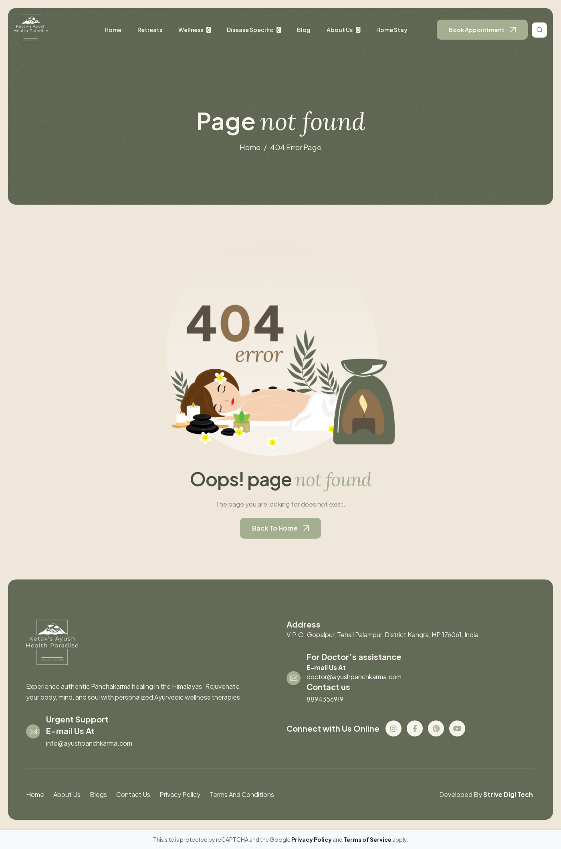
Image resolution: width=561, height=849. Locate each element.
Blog (304, 29)
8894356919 (325, 699)
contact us (133, 794)
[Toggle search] (539, 30)
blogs (98, 794)
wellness (190, 29)
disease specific (250, 29)
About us (340, 29)
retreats (149, 29)
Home (113, 29)
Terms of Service (367, 839)
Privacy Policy (179, 794)
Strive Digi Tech (508, 794)
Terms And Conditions (242, 794)
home (250, 147)
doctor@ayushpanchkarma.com (354, 676)
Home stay (392, 29)
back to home (275, 528)
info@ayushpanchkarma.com (89, 743)
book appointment (476, 29)
